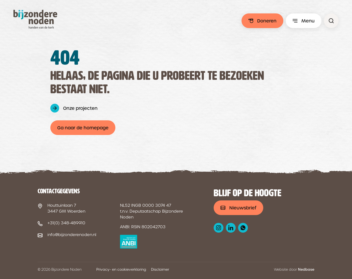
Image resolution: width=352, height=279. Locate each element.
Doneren (266, 21)
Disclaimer (160, 269)
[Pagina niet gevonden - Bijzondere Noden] (331, 20)
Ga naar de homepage (83, 128)
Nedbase (306, 269)
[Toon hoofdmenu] (303, 20)
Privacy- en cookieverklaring (121, 269)
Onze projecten (80, 108)
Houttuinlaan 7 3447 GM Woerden (66, 208)
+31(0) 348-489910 (66, 223)
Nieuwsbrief (242, 208)
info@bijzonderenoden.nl (71, 234)
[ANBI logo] (128, 241)
